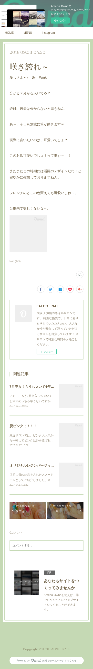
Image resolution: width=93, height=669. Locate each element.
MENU (27, 32)
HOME (9, 32)
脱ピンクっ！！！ (23, 426)
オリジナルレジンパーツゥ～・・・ (37, 465)
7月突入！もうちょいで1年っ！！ (35, 387)
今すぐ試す (60, 20)
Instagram (48, 32)
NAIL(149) (15, 261)
